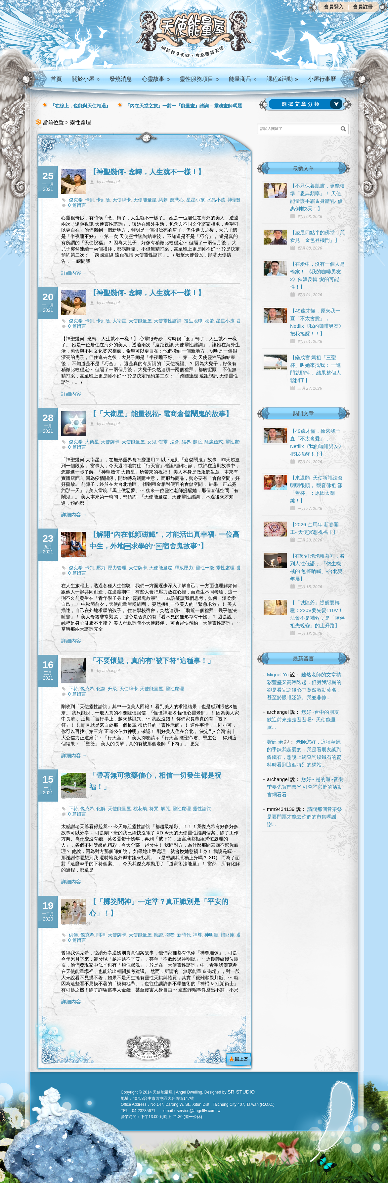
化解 (101, 808)
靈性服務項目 (199, 79)
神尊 (197, 934)
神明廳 (211, 934)
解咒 (165, 808)
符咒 (153, 808)
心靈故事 (156, 79)
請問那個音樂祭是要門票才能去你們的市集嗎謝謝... (304, 816)
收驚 (209, 320)
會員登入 (334, 7)
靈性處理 (234, 441)
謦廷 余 (275, 742)
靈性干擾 (204, 567)
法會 (174, 441)
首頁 (56, 79)
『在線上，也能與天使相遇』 (80, 105)
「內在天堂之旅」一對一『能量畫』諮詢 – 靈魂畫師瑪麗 (183, 105)
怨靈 (163, 441)
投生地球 (193, 320)
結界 (186, 441)
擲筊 (170, 934)
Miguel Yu (278, 674)
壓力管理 (117, 567)
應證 (158, 934)
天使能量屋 (144, 199)
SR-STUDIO (241, 1092)
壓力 (101, 567)
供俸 (73, 934)
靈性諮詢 (202, 808)
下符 (73, 688)
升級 (112, 688)
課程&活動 (282, 79)
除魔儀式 (213, 441)
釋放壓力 (184, 567)
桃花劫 (140, 808)
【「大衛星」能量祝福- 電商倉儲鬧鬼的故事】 (161, 414)
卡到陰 (103, 199)
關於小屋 (86, 79)
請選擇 (307, 104)
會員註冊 (363, 7)
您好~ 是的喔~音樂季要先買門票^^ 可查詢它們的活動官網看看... (305, 786)
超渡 (197, 441)
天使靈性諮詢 (168, 320)
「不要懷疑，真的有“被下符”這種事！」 (151, 660)
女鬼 (151, 441)
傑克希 (76, 199)
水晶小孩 (216, 199)
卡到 (89, 199)
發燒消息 (120, 79)
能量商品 (243, 79)
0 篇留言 (77, 205)
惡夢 (163, 199)
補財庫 (228, 934)
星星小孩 (195, 199)
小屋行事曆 (322, 79)
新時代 (184, 934)
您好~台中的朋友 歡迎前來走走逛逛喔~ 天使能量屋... (303, 719)
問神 (101, 934)
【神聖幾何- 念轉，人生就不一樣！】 (147, 172)
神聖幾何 (237, 199)
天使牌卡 (121, 199)
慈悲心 (177, 199)
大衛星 (119, 320)
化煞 (101, 688)
